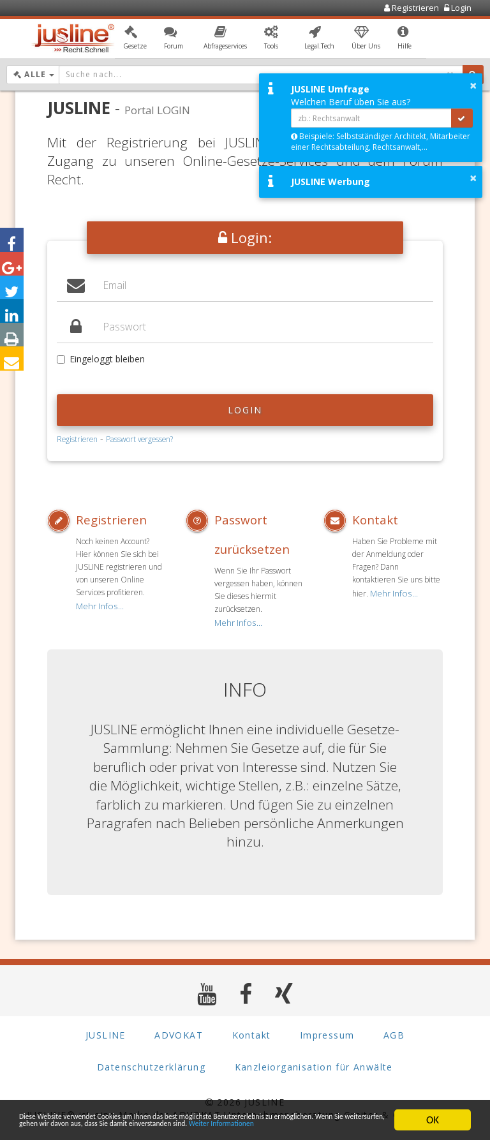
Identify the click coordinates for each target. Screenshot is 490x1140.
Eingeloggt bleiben (101, 359)
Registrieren (77, 439)
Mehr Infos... (96, 604)
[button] (135, 40)
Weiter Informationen (155, 1125)
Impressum (327, 1031)
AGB (394, 1031)
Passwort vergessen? (139, 439)
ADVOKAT (178, 1031)
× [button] (473, 85)
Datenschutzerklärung (151, 1063)
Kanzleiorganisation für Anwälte (314, 1063)
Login (245, 410)
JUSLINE (105, 1031)
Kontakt (371, 520)
